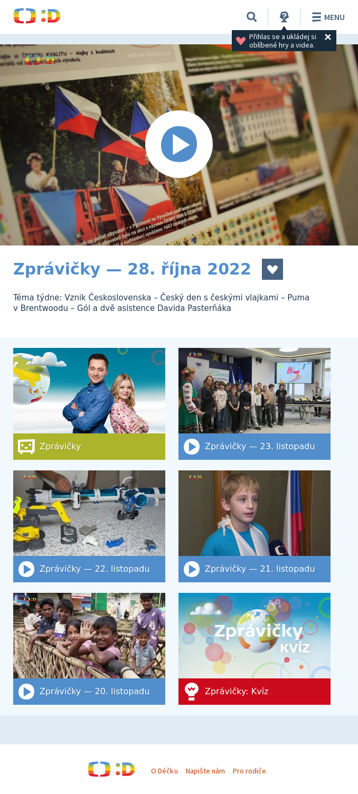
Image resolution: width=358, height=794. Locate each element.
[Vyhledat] (252, 17)
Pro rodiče (249, 771)
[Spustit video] (179, 144)
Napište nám (205, 771)
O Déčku (164, 771)
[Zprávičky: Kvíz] (254, 649)
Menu (326, 17)
